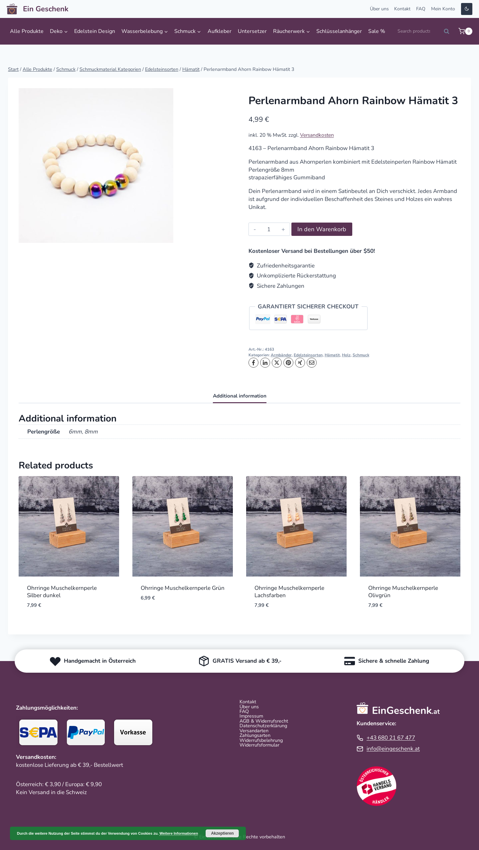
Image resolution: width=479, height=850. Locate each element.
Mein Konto (443, 9)
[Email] (312, 363)
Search (448, 33)
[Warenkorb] (465, 31)
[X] (277, 363)
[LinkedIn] (265, 363)
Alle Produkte (27, 31)
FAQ (420, 9)
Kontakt (402, 9)
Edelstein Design (94, 31)
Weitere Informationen (178, 833)
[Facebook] (253, 363)
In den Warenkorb (321, 229)
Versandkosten (317, 135)
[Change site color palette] (466, 9)
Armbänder (281, 355)
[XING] (300, 363)
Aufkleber (220, 31)
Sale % (376, 31)
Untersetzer (252, 31)
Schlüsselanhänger (339, 31)
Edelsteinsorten (308, 355)
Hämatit (332, 355)
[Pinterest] (288, 363)
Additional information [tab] (239, 396)
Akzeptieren (222, 833)
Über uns (379, 9)
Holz (346, 355)
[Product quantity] (268, 229)
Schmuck (361, 355)
